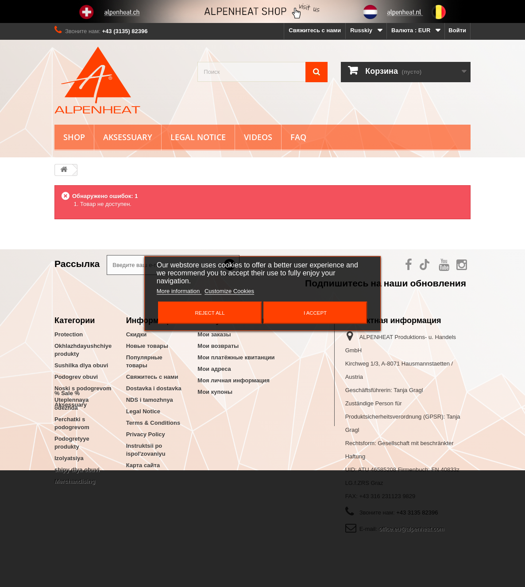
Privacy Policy (145, 434)
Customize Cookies (229, 291)
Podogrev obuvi (76, 377)
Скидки (136, 334)
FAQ (298, 137)
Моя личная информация (233, 380)
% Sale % (67, 496)
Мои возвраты (218, 346)
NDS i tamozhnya (149, 399)
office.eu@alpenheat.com (411, 529)
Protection (68, 334)
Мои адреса (214, 369)
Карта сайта (143, 465)
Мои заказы (214, 334)
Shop (74, 137)
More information (179, 291)
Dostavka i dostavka (153, 388)
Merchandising (74, 481)
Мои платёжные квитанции (235, 357)
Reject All (209, 313)
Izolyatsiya (69, 458)
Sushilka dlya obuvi (81, 365)
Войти (457, 30)
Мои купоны (214, 392)
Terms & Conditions (153, 422)
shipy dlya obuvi (77, 469)
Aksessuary (127, 137)
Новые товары (147, 346)
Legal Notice (198, 137)
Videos (258, 137)
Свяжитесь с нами (315, 30)
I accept (315, 313)
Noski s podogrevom (83, 388)
